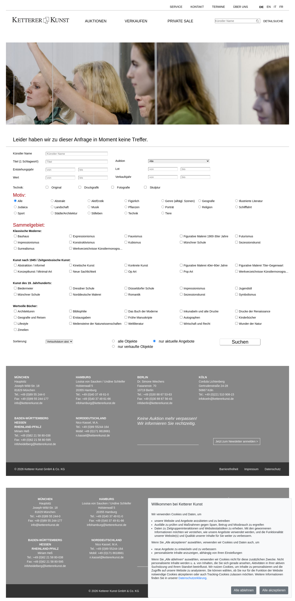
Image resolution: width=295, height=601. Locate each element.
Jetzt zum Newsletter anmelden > (237, 441)
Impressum (251, 469)
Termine (218, 6)
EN (269, 6)
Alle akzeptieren (274, 590)
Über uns (240, 6)
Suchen (240, 342)
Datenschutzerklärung (192, 578)
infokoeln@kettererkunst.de (216, 398)
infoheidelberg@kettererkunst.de (35, 444)
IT (275, 6)
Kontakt (197, 6)
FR (281, 6)
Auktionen (96, 21)
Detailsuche (273, 21)
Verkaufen (136, 21)
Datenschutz (273, 469)
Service (176, 6)
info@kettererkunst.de (28, 403)
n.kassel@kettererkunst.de (93, 435)
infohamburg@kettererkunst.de (95, 403)
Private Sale (180, 21)
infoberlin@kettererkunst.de (154, 403)
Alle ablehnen (244, 590)
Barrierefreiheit (228, 469)
